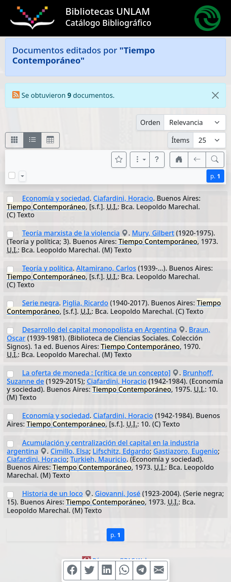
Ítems (180, 140)
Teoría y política (47, 268)
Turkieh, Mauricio (98, 459)
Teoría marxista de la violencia (71, 233)
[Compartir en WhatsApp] (124, 570)
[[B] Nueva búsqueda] (215, 160)
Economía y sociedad (56, 198)
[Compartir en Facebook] (72, 570)
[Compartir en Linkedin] (107, 570)
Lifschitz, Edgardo (121, 451)
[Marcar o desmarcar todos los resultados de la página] (11, 175)
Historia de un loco (52, 493)
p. (215, 176)
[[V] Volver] (197, 160)
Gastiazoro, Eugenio (185, 451)
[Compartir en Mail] (159, 570)
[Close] (215, 95)
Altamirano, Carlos (106, 268)
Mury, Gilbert (153, 233)
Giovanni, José (117, 493)
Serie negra (40, 303)
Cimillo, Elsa (69, 451)
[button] (157, 160)
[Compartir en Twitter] (90, 570)
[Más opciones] (140, 160)
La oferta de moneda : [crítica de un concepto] (96, 372)
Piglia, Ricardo (85, 303)
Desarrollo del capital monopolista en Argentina (99, 329)
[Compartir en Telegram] (142, 570)
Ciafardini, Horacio (123, 198)
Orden (150, 122)
